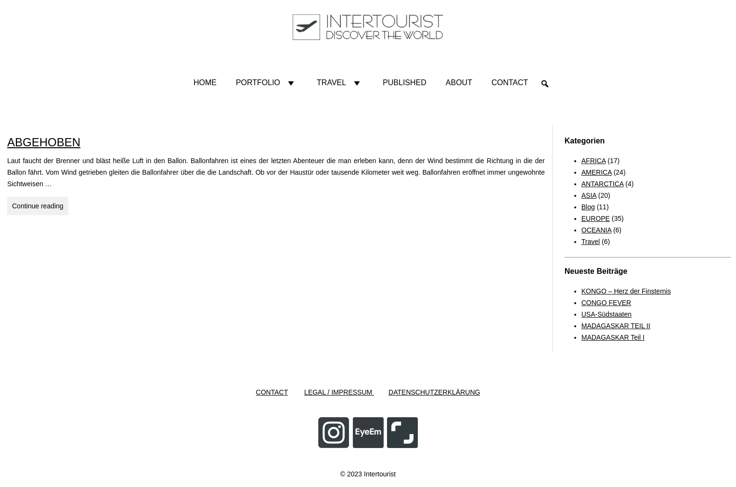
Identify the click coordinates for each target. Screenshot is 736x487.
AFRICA (593, 161)
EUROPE (595, 218)
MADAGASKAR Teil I (613, 337)
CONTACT (272, 392)
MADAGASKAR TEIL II (615, 326)
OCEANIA (596, 230)
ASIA (588, 195)
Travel (340, 82)
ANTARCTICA (602, 184)
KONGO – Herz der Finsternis (626, 291)
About (459, 82)
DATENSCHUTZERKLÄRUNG (434, 392)
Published (404, 82)
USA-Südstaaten (606, 314)
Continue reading (40, 205)
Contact (509, 82)
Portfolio (266, 82)
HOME (205, 82)
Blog (588, 207)
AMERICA (596, 172)
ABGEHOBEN (43, 142)
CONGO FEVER (606, 303)
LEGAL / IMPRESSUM (339, 392)
